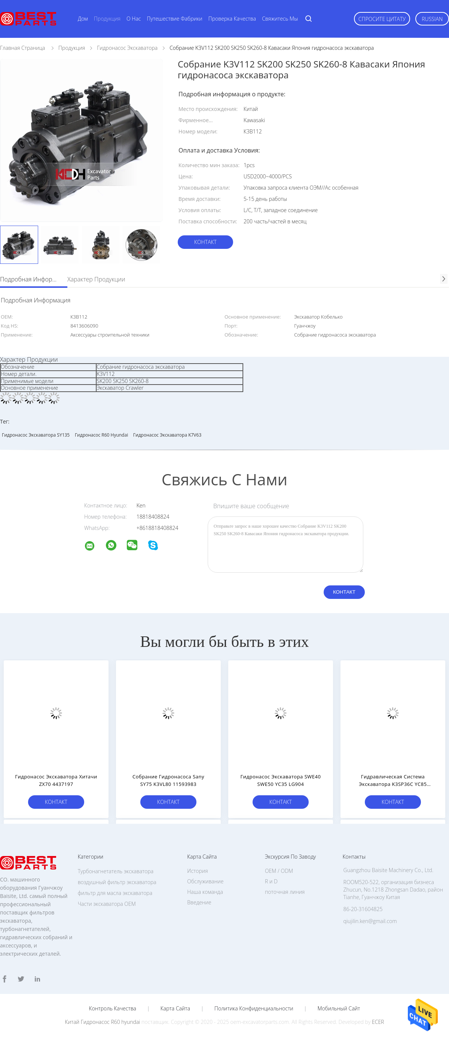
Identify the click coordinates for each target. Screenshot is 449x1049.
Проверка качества (232, 18)
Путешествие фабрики (174, 18)
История (197, 870)
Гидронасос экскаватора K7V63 (167, 435)
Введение (199, 902)
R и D (271, 881)
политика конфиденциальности (253, 1008)
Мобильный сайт (338, 1008)
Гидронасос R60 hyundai (101, 435)
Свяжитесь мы (280, 18)
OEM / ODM (279, 870)
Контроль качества (112, 1008)
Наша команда (205, 891)
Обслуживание (205, 881)
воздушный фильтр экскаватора (117, 882)
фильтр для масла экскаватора (115, 892)
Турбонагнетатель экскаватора (116, 871)
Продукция (107, 18)
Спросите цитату (382, 18)
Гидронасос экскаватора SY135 (36, 435)
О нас (133, 18)
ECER (378, 1021)
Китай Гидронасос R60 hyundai (102, 1021)
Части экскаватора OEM (107, 903)
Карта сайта (175, 1008)
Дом (83, 18)
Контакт (205, 241)
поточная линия (285, 891)
